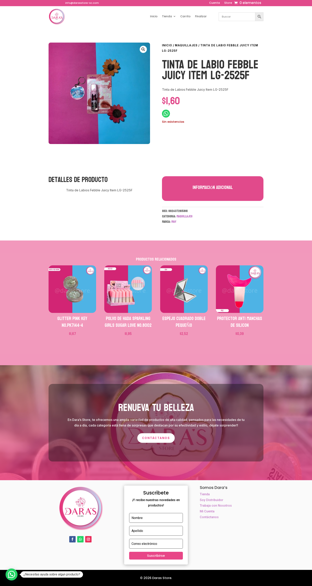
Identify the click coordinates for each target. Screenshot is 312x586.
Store (228, 3)
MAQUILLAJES (186, 45)
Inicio (154, 16)
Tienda (167, 16)
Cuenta (214, 3)
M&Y (173, 222)
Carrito (185, 16)
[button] (143, 49)
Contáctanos (156, 438)
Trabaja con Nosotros (216, 505)
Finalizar (201, 16)
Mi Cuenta (207, 511)
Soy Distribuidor (211, 500)
